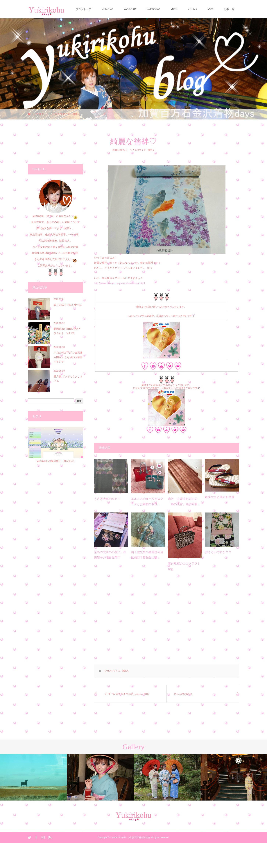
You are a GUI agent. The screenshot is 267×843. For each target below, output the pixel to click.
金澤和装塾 (38, 252)
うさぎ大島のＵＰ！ (107, 498)
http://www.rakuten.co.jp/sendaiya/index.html (119, 283)
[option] (33, 777)
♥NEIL (174, 9)
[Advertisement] (166, 620)
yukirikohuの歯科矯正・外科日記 (55, 461)
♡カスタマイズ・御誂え (141, 150)
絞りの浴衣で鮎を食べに (68, 304)
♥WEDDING (153, 9)
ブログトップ (83, 9)
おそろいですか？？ (218, 552)
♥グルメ (192, 9)
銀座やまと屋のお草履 (219, 497)
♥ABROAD (130, 9)
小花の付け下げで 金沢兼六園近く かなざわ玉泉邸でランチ (68, 357)
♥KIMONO (107, 9)
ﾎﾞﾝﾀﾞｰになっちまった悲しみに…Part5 (127, 693)
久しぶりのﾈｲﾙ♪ (183, 693)
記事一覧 (229, 9)
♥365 (211, 9)
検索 (79, 401)
